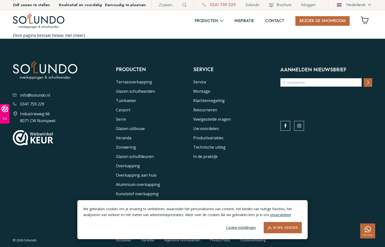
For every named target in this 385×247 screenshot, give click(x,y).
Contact (274, 21)
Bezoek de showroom (322, 21)
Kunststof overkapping (137, 193)
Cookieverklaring (252, 240)
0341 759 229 (219, 5)
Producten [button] (206, 21)
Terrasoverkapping (134, 82)
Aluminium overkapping (138, 184)
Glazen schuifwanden (135, 91)
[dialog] (192, 219)
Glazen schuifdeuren (135, 156)
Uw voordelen (206, 128)
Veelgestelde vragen (212, 119)
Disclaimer (123, 240)
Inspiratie (244, 21)
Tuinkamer (126, 100)
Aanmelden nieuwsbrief (313, 69)
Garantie (147, 240)
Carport (123, 110)
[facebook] (285, 126)
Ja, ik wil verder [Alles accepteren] (283, 227)
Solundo (253, 5)
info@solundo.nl (31, 95)
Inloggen (308, 5)
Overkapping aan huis (136, 175)
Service (199, 82)
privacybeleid (280, 214)
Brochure (280, 5)
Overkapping (128, 166)
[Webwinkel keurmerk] (5, 114)
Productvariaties (208, 138)
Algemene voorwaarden (182, 240)
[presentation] (317, 100)
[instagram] (300, 126)
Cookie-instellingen (241, 227)
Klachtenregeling (209, 100)
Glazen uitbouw (130, 128)
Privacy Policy (220, 240)
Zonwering (126, 147)
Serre (121, 119)
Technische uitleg (209, 147)
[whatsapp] (367, 230)
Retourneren (205, 110)
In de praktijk (205, 156)
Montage (201, 91)
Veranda (123, 138)
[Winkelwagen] (366, 22)
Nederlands (351, 5)
